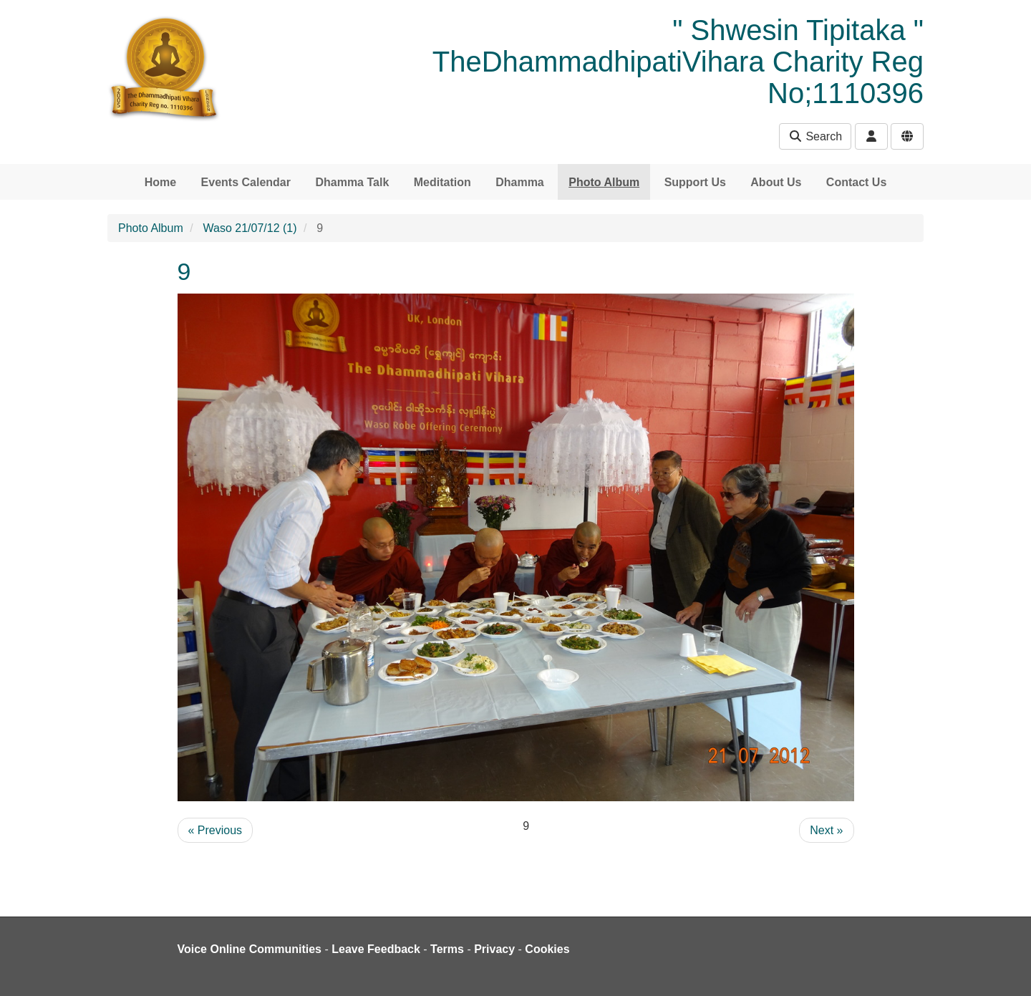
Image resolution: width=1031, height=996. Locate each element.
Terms (447, 949)
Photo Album (603, 182)
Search (815, 136)
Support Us (695, 182)
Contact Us (856, 182)
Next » (826, 830)
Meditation (442, 182)
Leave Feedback (375, 949)
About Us (775, 182)
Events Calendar (246, 182)
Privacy (494, 949)
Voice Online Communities (250, 949)
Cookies (547, 949)
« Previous (215, 830)
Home (160, 182)
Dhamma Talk (352, 182)
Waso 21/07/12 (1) (250, 228)
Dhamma (519, 182)
